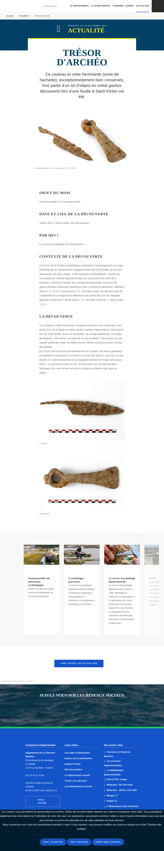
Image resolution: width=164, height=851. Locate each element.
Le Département (79, 6)
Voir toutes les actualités (79, 663)
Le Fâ (152, 580)
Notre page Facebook (70, 709)
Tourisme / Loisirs (123, 6)
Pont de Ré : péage (117, 779)
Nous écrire (42, 801)
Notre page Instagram (93, 709)
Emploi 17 (112, 801)
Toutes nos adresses (76, 781)
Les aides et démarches (77, 753)
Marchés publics (73, 769)
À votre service (100, 6)
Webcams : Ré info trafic (120, 785)
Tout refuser (79, 842)
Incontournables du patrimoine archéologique (39, 583)
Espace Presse (73, 764)
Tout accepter (53, 842)
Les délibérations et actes (78, 786)
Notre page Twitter (82, 709)
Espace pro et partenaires (78, 758)
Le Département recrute (77, 775)
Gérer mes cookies (108, 842)
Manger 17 (112, 795)
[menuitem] (79, 6)
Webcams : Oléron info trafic (122, 790)
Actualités (142, 6)
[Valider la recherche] (43, 6)
